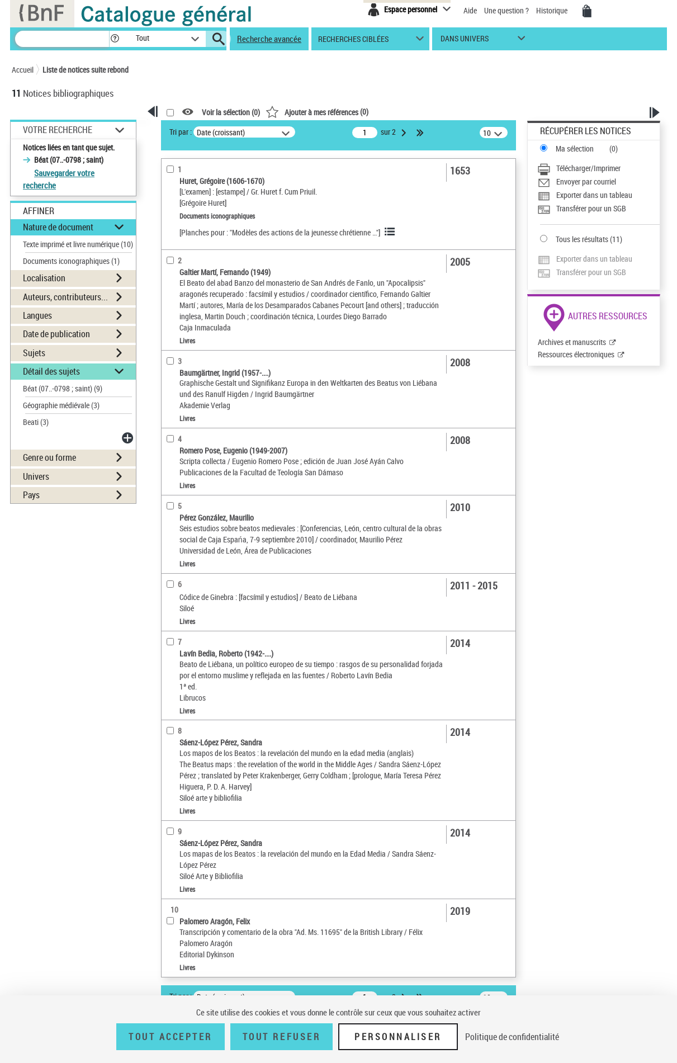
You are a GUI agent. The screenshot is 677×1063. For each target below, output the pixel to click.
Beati (36, 422)
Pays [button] (31, 495)
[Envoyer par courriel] (598, 181)
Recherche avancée (269, 38)
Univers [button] (36, 476)
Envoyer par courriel (586, 181)
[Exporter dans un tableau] (598, 195)
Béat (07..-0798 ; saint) (62, 388)
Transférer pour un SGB (591, 208)
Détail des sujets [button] (51, 371)
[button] (115, 39)
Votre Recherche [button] (57, 130)
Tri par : (180, 131)
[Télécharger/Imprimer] (598, 168)
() (317, 111)
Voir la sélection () (231, 112)
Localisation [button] (44, 278)
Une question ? (506, 10)
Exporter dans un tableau (594, 195)
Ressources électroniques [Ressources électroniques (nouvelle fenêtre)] (576, 354)
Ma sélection (575, 148)
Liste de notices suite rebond (85, 69)
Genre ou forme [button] (49, 457)
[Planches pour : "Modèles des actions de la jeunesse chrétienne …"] (279, 232)
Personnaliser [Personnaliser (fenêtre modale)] (398, 1037)
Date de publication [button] (56, 334)
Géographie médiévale (61, 405)
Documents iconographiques (71, 261)
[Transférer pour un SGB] (598, 208)
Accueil (23, 69)
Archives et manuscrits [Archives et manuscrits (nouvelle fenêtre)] (572, 342)
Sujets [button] (34, 353)
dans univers (465, 41)
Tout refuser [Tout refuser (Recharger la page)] (281, 1037)
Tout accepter (170, 1037)
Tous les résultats (582, 239)
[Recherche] (62, 39)
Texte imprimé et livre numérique (78, 244)
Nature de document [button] (58, 227)
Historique (552, 10)
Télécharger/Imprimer (588, 168)
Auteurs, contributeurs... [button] (65, 297)
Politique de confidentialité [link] (512, 1037)
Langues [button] (37, 315)
